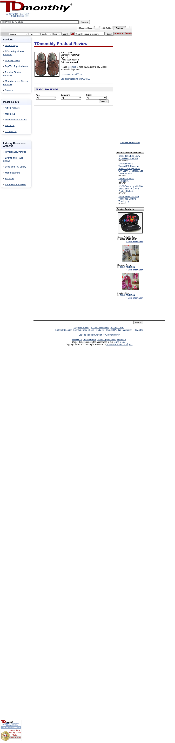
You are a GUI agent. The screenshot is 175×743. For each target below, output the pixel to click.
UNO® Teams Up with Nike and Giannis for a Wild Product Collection (130, 188)
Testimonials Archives (16, 119)
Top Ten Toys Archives (16, 66)
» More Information (134, 242)
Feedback (121, 339)
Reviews (119, 28)
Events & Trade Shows (83, 330)
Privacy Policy (89, 339)
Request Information (15, 184)
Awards (9, 90)
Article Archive (12, 108)
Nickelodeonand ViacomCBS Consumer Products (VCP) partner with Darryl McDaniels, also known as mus (130, 169)
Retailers (9, 178)
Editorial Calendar (63, 330)
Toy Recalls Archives (15, 152)
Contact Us (10, 131)
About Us (10, 125)
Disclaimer (77, 339)
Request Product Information (119, 330)
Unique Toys (11, 45)
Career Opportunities (106, 339)
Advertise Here (117, 327)
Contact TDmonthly (100, 327)
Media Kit (10, 114)
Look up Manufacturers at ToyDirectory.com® (99, 335)
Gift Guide (107, 28)
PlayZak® (138, 330)
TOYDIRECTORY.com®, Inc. (119, 344)
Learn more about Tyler (71, 74)
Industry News (12, 60)
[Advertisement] (11, 245)
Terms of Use (119, 342)
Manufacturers (12, 172)
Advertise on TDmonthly (130, 143)
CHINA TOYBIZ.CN (127, 267)
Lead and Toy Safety (15, 166)
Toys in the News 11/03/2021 (126, 179)
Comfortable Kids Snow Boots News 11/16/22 (129, 157)
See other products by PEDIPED (75, 79)
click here (72, 67)
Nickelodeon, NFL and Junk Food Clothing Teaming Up (128, 198)
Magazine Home (85, 28)
